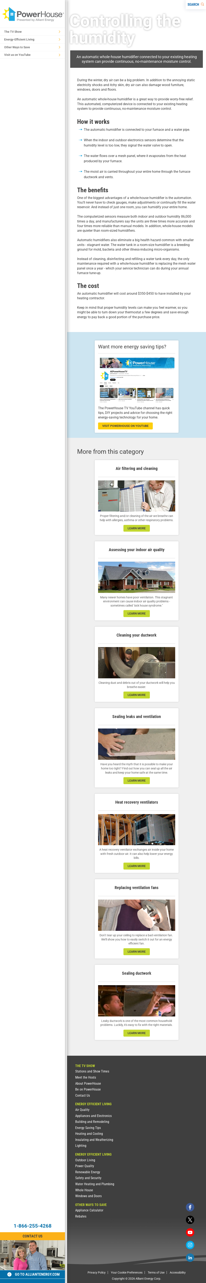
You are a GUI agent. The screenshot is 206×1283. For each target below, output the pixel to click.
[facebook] (190, 1207)
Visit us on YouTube (32, 54)
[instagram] (190, 1245)
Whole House (84, 1190)
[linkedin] (190, 1257)
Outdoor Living (85, 1160)
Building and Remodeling (92, 1122)
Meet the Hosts (85, 1077)
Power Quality (84, 1166)
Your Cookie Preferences (127, 1272)
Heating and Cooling (89, 1134)
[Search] (196, 4)
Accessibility (178, 1272)
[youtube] (190, 1232)
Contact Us (82, 1095)
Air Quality (82, 1110)
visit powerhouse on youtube (125, 426)
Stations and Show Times (92, 1071)
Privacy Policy (97, 1272)
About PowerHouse (88, 1084)
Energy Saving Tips (88, 1128)
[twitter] (190, 1220)
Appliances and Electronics (93, 1116)
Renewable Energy (87, 1172)
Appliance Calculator (89, 1210)
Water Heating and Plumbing (94, 1184)
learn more (137, 528)
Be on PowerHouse (88, 1089)
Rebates (80, 1216)
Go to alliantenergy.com (33, 1274)
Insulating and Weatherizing (94, 1140)
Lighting (80, 1146)
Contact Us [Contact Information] (33, 1236)
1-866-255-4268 (33, 1226)
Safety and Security (88, 1178)
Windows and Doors (88, 1196)
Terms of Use (156, 1272)
